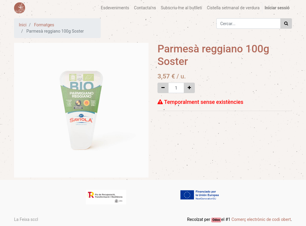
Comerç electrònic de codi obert (261, 219)
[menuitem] (114, 7)
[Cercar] (286, 23)
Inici (23, 24)
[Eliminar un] (163, 88)
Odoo (216, 220)
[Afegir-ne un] (189, 88)
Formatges (44, 24)
